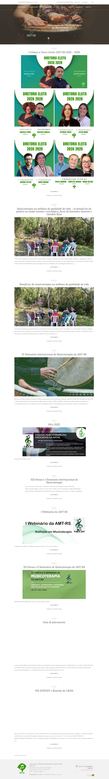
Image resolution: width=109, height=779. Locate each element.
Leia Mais (54, 191)
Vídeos (63, 7)
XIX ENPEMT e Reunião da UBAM (54, 690)
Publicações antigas (20, 755)
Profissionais (34, 7)
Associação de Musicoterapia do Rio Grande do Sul (64, 27)
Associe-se (79, 7)
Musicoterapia (45, 7)
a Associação (21, 7)
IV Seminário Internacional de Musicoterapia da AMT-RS (54, 354)
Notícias (55, 7)
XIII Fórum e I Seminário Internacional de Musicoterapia (54, 481)
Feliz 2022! (54, 424)
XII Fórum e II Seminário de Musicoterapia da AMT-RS (54, 567)
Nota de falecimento (54, 622)
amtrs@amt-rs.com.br (36, 774)
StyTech (89, 775)
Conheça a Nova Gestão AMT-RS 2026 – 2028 (54, 52)
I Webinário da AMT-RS (54, 511)
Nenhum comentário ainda (54, 195)
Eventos (70, 7)
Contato (88, 7)
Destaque (54, 48)
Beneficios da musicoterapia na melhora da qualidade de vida (54, 284)
